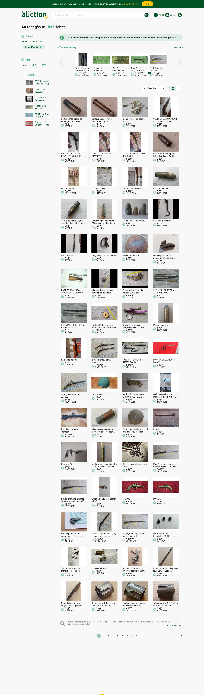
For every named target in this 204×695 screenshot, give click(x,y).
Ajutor (101, 682)
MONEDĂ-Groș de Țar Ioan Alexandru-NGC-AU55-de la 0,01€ (42, 115)
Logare (173, 15)
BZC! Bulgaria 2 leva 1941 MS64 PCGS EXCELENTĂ (42, 82)
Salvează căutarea (173, 626)
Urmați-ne (122, 687)
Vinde (161, 15)
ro (179, 15)
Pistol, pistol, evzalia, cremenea (41, 107)
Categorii (30, 36)
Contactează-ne (105, 687)
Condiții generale (115, 682)
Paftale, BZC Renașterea (41, 98)
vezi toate (178, 47)
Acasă (81, 682)
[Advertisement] (36, 178)
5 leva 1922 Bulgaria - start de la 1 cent (42, 123)
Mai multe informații (130, 4)
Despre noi (90, 687)
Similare (30, 60)
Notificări (78, 687)
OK (147, 4)
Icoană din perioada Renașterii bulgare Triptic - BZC (42, 90)
